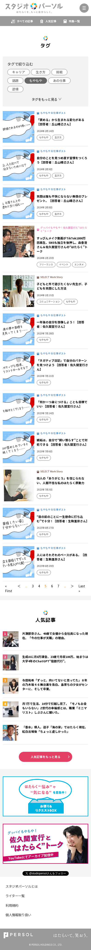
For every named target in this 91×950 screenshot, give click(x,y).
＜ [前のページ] (19, 586)
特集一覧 (74, 21)
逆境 (15, 89)
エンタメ (79, 264)
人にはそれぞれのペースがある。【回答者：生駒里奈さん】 (62, 557)
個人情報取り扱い (18, 914)
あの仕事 (59, 80)
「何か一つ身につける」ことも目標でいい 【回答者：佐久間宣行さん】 (62, 404)
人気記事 (50, 21)
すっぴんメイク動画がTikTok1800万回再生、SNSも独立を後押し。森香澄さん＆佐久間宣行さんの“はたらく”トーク (62, 244)
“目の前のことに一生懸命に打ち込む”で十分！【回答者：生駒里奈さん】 (62, 518)
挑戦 (59, 72)
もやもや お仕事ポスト (53, 113)
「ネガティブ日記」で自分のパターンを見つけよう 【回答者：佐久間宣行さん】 (62, 364)
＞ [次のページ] (72, 586)
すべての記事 (25, 21)
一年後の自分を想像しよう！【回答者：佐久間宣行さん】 (60, 324)
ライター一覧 (15, 895)
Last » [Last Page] (81, 588)
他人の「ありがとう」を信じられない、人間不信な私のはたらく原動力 (60, 480)
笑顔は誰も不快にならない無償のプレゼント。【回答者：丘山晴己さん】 (62, 198)
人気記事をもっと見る (46, 757)
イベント (63, 264)
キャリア (18, 72)
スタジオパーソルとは (22, 886)
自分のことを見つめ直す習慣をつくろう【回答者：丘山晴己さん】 (62, 160)
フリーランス (46, 264)
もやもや (35, 80)
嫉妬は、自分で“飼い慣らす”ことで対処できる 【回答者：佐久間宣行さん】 (62, 442)
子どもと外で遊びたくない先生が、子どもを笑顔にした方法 (62, 286)
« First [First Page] (8, 588)
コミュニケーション (49, 301)
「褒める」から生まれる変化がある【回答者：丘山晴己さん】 (60, 122)
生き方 (40, 72)
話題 (15, 80)
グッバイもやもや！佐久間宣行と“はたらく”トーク (63, 229)
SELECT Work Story (51, 277)
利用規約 (12, 905)
